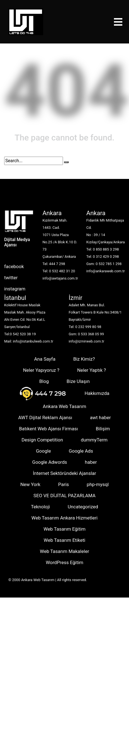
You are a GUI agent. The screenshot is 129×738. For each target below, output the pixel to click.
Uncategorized (83, 506)
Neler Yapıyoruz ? (41, 370)
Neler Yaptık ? (91, 370)
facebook (14, 266)
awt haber (100, 417)
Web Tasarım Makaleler (64, 551)
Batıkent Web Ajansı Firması (48, 428)
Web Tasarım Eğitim (64, 529)
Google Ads (81, 451)
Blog (44, 381)
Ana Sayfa (44, 359)
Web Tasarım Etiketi (64, 540)
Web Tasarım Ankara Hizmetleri (64, 518)
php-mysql (98, 484)
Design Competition (42, 440)
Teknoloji (40, 506)
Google (43, 451)
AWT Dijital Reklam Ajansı (45, 417)
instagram (14, 289)
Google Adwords (49, 462)
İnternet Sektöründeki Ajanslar (64, 473)
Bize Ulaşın (78, 381)
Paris (63, 484)
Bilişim (103, 428)
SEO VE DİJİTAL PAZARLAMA (64, 495)
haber (91, 462)
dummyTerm (94, 440)
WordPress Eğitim (64, 562)
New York (30, 484)
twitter (11, 277)
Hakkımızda (96, 393)
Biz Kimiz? (84, 359)
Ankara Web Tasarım (64, 406)
